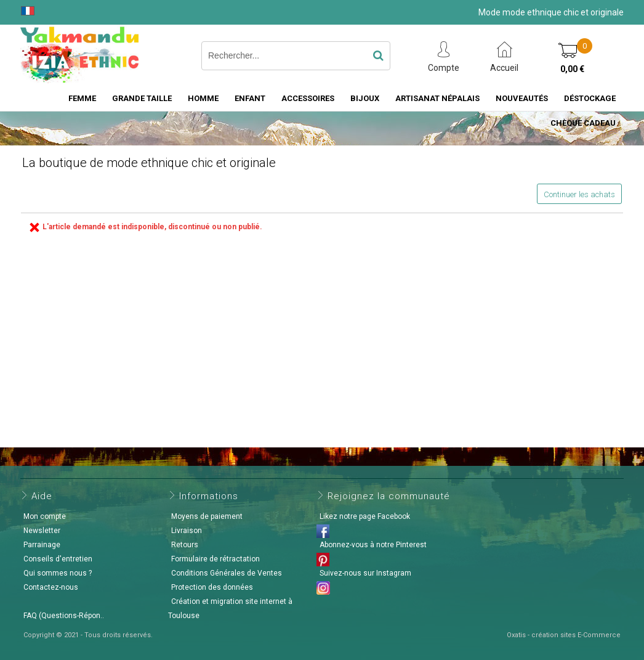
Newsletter (41, 530)
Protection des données (212, 587)
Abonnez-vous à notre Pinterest (373, 544)
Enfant (250, 98)
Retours (184, 544)
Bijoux (364, 98)
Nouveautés (522, 98)
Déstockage (590, 98)
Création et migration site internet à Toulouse (230, 608)
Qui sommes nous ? (57, 573)
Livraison (186, 530)
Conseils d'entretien (57, 559)
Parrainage (41, 544)
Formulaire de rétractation (215, 559)
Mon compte (44, 516)
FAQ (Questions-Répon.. (63, 615)
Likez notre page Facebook (365, 516)
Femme (82, 98)
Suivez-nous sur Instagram (365, 573)
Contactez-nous (50, 587)
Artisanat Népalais (437, 98)
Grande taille (142, 98)
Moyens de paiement (207, 516)
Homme (203, 98)
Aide (41, 496)
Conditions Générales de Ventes (226, 573)
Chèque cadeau (583, 123)
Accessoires (307, 98)
